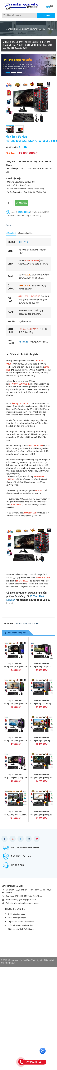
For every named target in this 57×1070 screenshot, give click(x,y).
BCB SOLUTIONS (8, 963)
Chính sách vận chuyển (17, 918)
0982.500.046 (23, 212)
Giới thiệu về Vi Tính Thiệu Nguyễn (21, 929)
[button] (8, 72)
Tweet (8, 225)
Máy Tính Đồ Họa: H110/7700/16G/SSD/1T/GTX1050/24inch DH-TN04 (22, 815)
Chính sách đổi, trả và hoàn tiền (20, 925)
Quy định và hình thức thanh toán (21, 921)
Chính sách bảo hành (16, 914)
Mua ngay (21, 203)
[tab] (10, 233)
